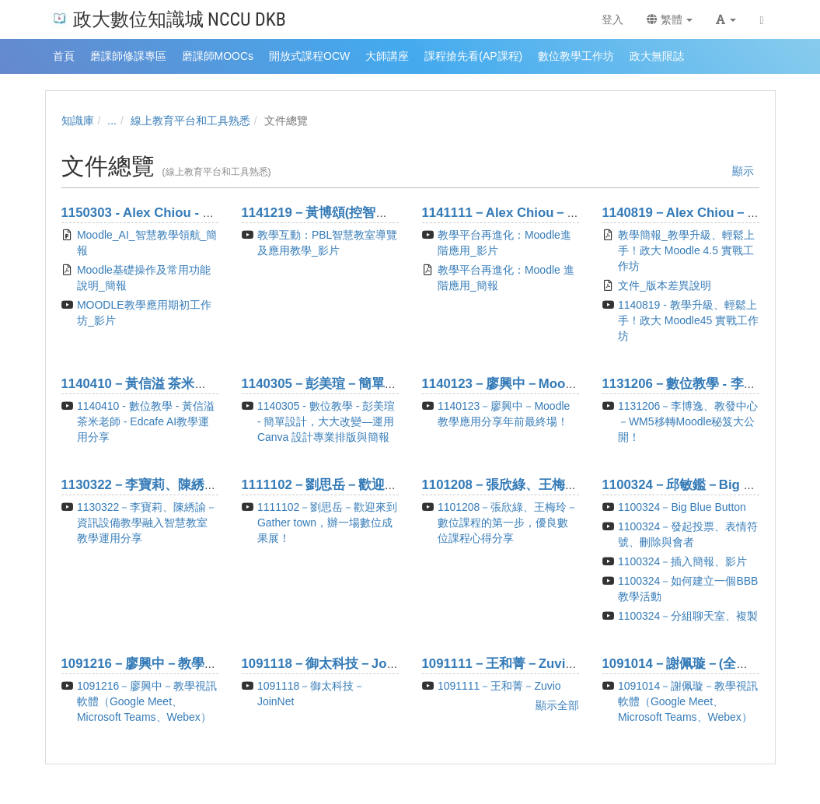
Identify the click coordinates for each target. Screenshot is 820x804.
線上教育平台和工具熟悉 (190, 120)
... (112, 120)
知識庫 (77, 120)
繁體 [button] (670, 19)
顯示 (743, 171)
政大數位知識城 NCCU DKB (168, 18)
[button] (726, 19)
